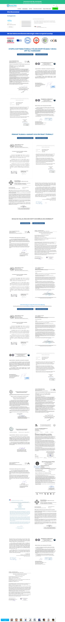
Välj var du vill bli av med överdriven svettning (25, 54)
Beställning (55, 8)
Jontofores (30, 8)
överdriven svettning (29, 306)
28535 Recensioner (9, 23)
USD (53, 5)
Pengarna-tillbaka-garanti (47, 8)
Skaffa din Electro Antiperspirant (42, 54)
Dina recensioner (25, 8)
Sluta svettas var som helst (37, 8)
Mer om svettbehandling (25, 223)
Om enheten (19, 8)
